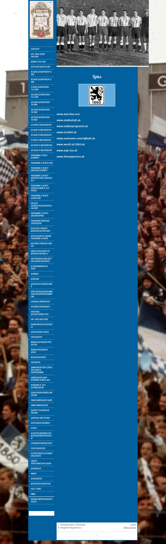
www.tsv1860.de (67, 132)
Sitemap (80, 524)
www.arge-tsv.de (67, 150)
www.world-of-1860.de (71, 144)
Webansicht (129, 528)
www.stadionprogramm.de (72, 126)
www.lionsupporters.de (70, 156)
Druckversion (66, 524)
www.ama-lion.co (67, 114)
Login (133, 524)
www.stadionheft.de (69, 120)
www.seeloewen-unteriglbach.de (76, 138)
